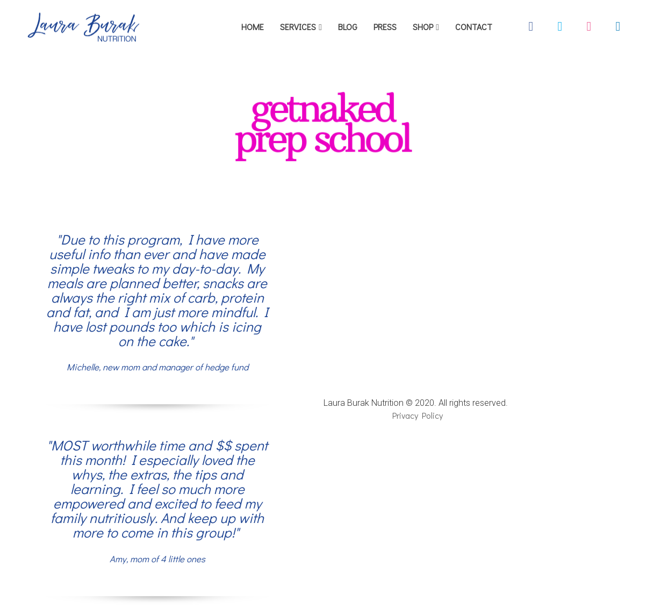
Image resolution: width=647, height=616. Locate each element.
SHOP (423, 26)
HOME (252, 26)
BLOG (347, 26)
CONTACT (473, 26)
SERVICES (298, 26)
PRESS (385, 26)
